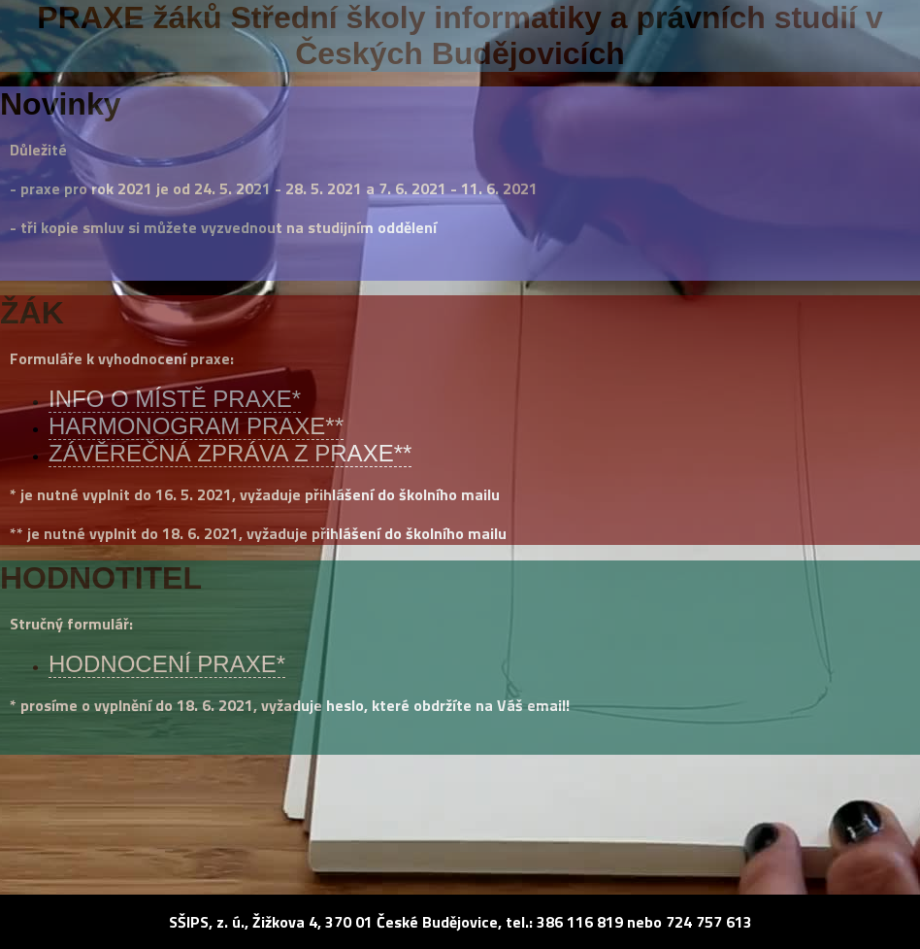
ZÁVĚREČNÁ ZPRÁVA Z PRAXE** (230, 453)
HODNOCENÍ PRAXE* (167, 664)
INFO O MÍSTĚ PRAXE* (175, 399)
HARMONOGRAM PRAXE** (196, 426)
